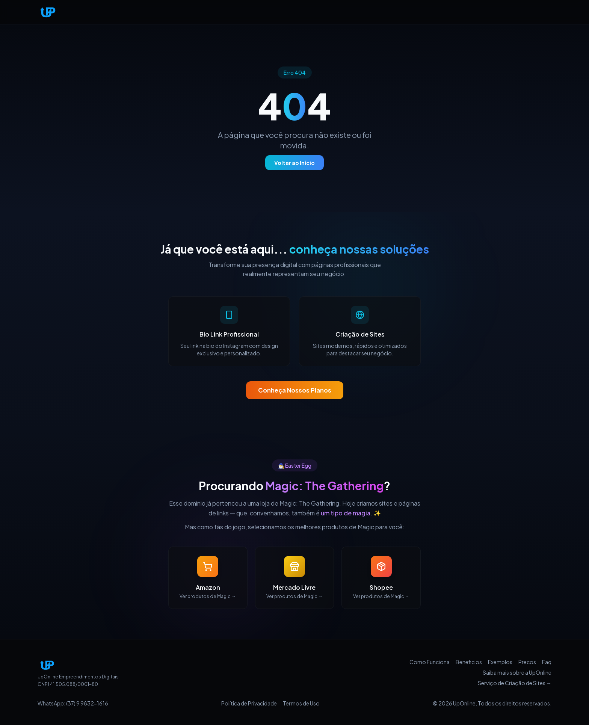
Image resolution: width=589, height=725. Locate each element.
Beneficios (469, 662)
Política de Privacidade (249, 703)
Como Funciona (429, 662)
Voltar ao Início (294, 162)
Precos (527, 662)
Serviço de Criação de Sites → (514, 683)
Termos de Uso (301, 703)
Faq (546, 662)
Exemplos (500, 662)
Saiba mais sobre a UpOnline (517, 672)
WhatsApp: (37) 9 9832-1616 (73, 703)
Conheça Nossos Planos (294, 390)
